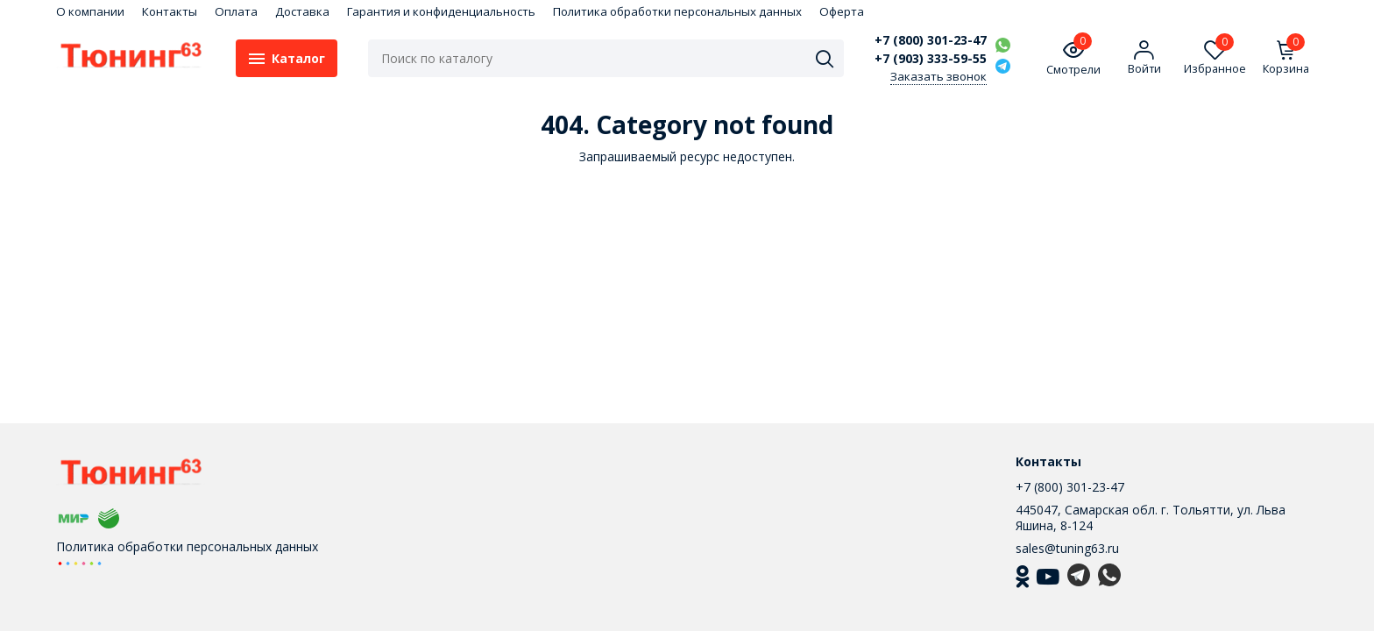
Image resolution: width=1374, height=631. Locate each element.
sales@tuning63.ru (1067, 548)
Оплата (236, 11)
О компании (90, 11)
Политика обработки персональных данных (677, 11)
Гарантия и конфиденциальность (441, 11)
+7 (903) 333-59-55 (931, 59)
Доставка (302, 11)
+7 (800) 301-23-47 (931, 40)
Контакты (169, 11)
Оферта (841, 11)
